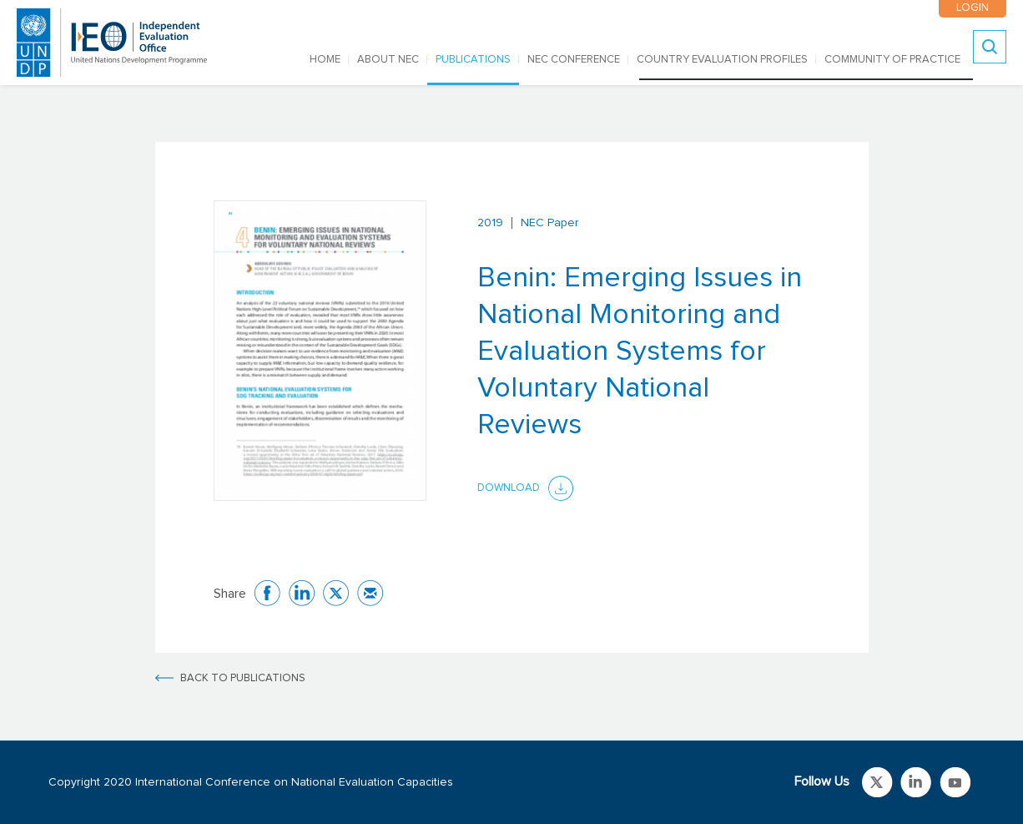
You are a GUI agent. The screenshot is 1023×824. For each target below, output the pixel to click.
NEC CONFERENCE (573, 59)
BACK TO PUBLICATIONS (242, 678)
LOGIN (972, 8)
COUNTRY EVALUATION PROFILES (722, 59)
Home (325, 59)
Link (877, 782)
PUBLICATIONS (473, 59)
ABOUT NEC (388, 59)
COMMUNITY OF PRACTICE (892, 59)
